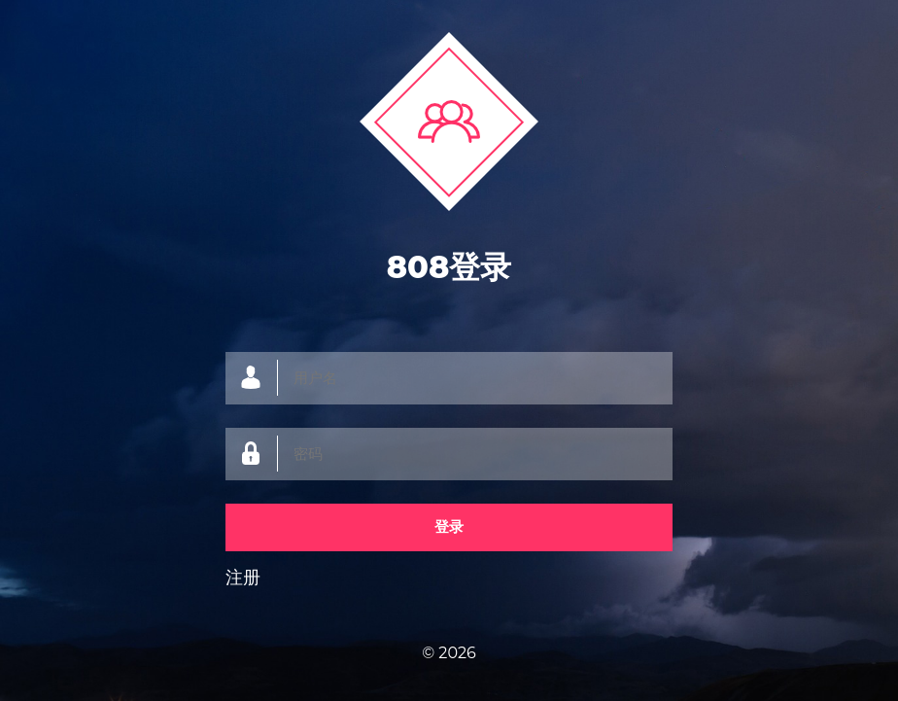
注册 (242, 577)
